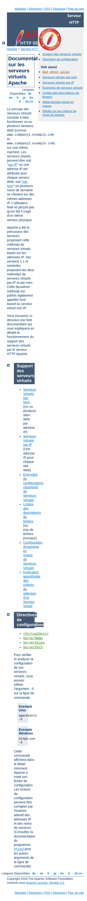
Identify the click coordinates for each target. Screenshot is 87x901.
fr (18, 97)
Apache (12, 49)
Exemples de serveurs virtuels (62, 87)
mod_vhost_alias (56, 72)
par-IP (12, 165)
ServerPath (33, 647)
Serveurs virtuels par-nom (59, 77)
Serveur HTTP (30, 49)
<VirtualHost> (35, 634)
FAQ (47, 9)
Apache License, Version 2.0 (45, 882)
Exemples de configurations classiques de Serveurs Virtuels (33, 487)
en (10, 97)
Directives (35, 9)
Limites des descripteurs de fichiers (32, 512)
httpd (19, 849)
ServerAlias (34, 643)
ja (24, 97)
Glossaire (59, 9)
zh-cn (29, 101)
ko (31, 97)
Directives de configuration (60, 59)
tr (20, 101)
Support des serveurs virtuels (61, 54)
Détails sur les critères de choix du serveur (59, 113)
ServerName (33, 638)
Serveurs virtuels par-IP (58, 82)
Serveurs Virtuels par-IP (29, 440)
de (29, 93)
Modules (20, 9)
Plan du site (76, 9)
